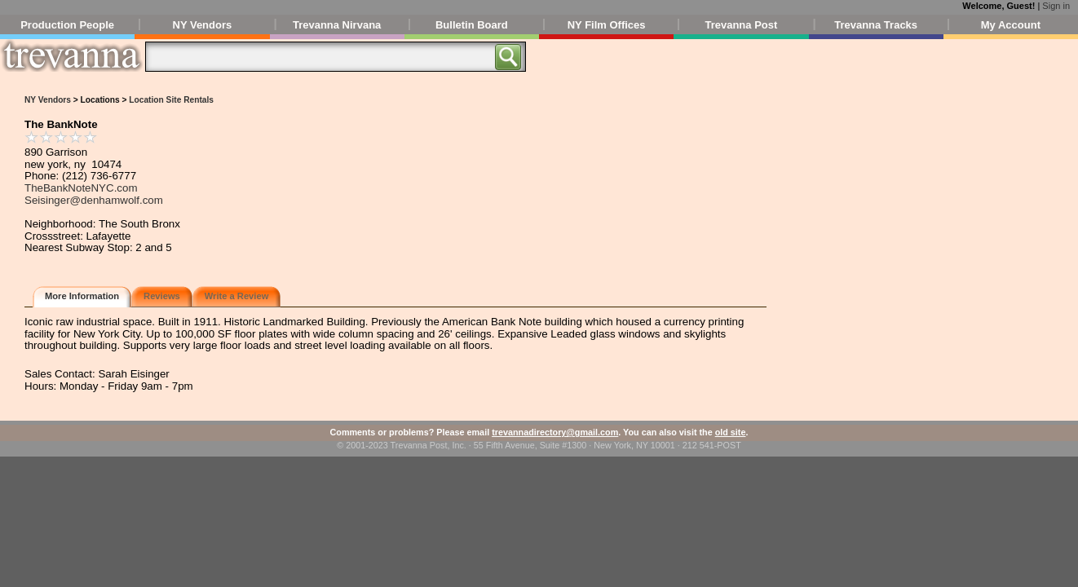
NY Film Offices (607, 25)
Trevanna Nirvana (337, 25)
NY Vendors (202, 25)
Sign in (1056, 6)
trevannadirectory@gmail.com (555, 432)
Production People (67, 25)
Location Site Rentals (171, 99)
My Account (1010, 25)
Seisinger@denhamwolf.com (93, 200)
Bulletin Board (471, 25)
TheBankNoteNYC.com (81, 188)
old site (730, 432)
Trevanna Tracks (875, 25)
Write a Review (237, 296)
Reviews (162, 296)
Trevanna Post (741, 25)
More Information (82, 296)
